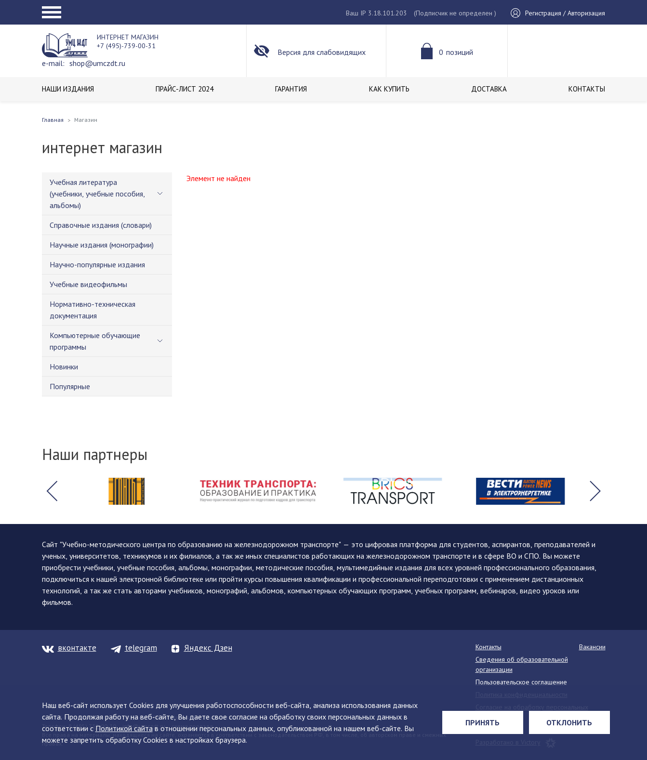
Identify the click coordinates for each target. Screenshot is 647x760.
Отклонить (569, 722)
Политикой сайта (124, 728)
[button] (52, 491)
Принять (482, 722)
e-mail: (53, 63)
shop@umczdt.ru (97, 63)
